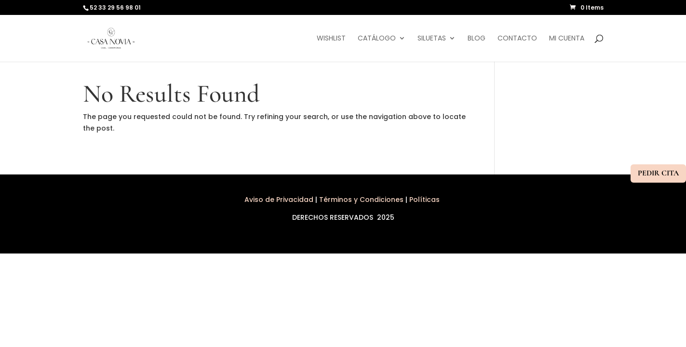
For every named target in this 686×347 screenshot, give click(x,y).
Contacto (517, 39)
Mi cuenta (566, 39)
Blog (476, 39)
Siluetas (431, 39)
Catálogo (377, 39)
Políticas (425, 199)
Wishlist (331, 39)
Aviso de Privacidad (279, 199)
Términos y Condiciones (361, 199)
